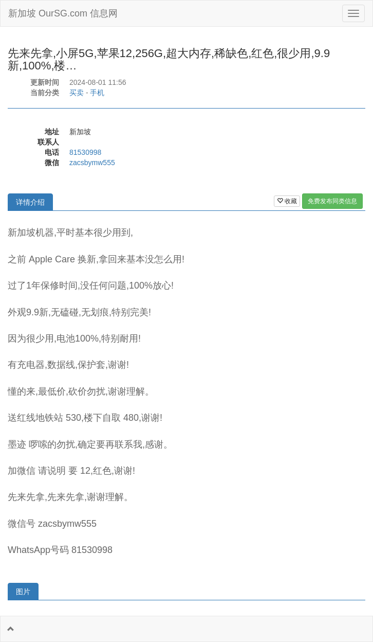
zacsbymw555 (92, 162)
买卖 (76, 92)
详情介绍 (30, 202)
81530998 (85, 152)
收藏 (287, 201)
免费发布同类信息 (332, 201)
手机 (97, 92)
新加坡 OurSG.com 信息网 (63, 13)
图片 (23, 591)
